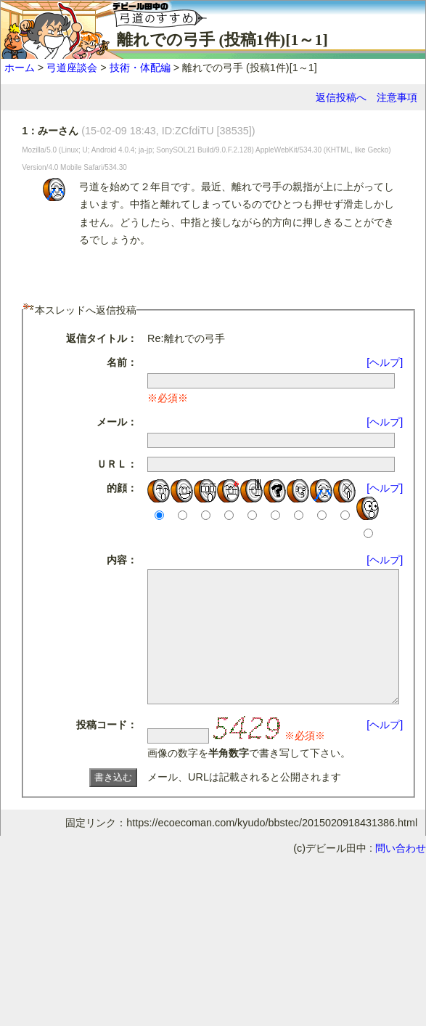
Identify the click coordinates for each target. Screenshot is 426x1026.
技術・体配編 (140, 67)
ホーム (19, 67)
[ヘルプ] (390, 362)
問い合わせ (400, 874)
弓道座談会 (71, 67)
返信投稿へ (341, 97)
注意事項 (397, 97)
